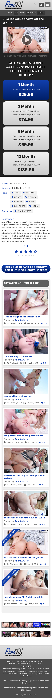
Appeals (40, 664)
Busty (30, 201)
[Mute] (41, 50)
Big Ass (16, 197)
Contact (10, 661)
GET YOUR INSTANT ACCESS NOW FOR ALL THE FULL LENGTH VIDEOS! (26, 268)
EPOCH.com (25, 690)
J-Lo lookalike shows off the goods (23, 557)
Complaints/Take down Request (20, 664)
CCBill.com (40, 688)
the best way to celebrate (18, 356)
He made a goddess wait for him (22, 316)
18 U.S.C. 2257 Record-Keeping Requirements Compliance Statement (26, 681)
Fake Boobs (18, 206)
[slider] (24, 50)
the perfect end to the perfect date (23, 435)
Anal (15, 192)
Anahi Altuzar (23, 211)
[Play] (25, 39)
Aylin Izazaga (21, 600)
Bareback (29, 192)
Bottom (17, 201)
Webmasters (26, 666)
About (25, 661)
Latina (33, 206)
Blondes (30, 197)
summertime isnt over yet (18, 396)
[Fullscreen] (45, 50)
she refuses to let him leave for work (24, 517)
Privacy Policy (37, 661)
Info (18, 661)
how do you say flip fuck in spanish (23, 597)
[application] (26, 40)
